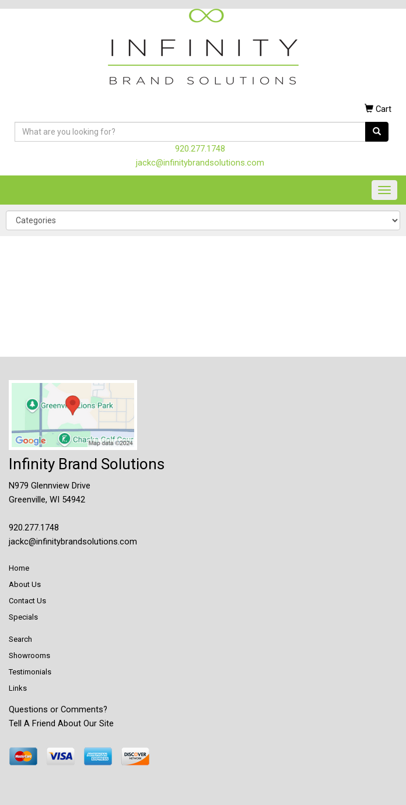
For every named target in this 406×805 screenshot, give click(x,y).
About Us (25, 584)
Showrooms (29, 655)
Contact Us (27, 600)
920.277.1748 (200, 148)
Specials (23, 617)
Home (19, 568)
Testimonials (30, 671)
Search (20, 639)
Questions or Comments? (58, 709)
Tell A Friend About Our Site (61, 723)
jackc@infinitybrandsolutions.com (200, 162)
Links (18, 688)
